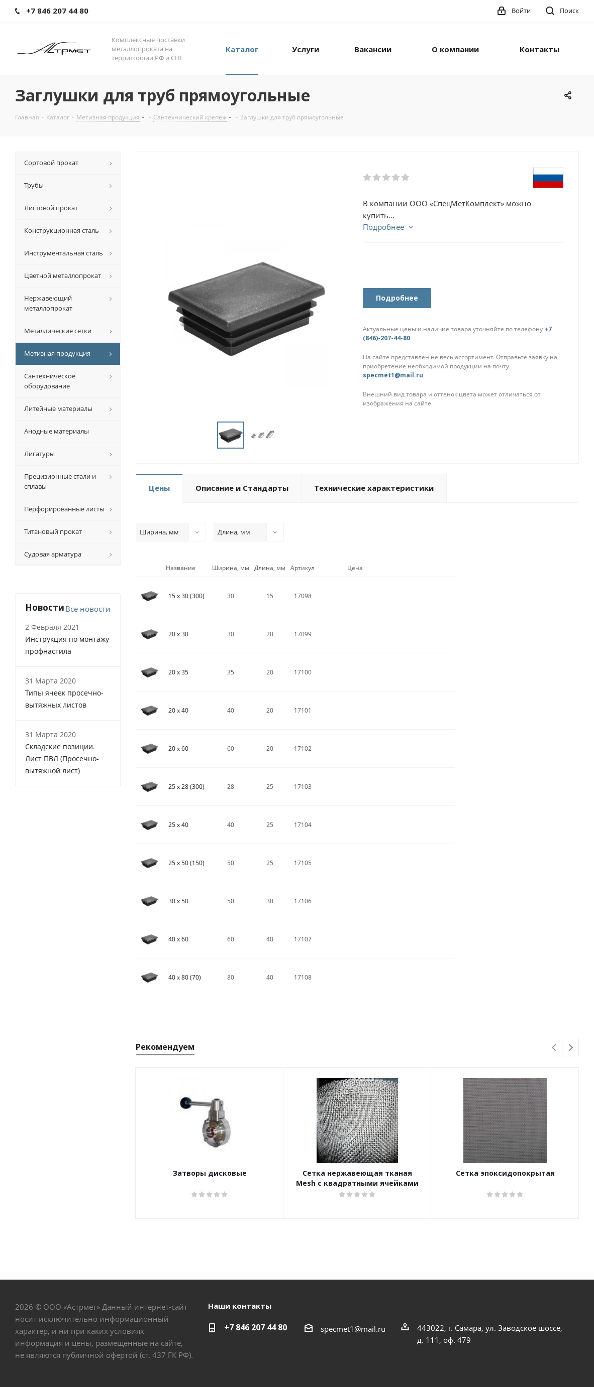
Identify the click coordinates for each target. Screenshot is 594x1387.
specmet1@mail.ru (393, 375)
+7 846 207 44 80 (255, 1327)
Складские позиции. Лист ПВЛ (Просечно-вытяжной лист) (62, 758)
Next (570, 1048)
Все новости (88, 609)
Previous (554, 1048)
